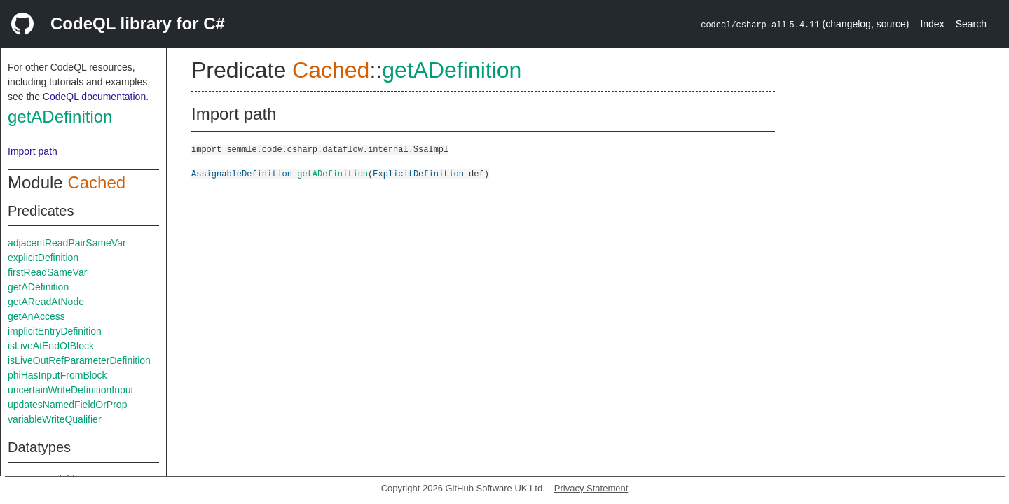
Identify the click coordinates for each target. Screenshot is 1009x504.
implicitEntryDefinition (55, 331)
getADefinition (60, 116)
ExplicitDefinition (418, 173)
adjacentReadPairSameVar (67, 242)
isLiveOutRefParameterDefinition (79, 360)
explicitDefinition (43, 257)
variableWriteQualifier (55, 419)
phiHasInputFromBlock (57, 375)
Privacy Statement (591, 488)
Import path (32, 151)
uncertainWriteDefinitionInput (71, 390)
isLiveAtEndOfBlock (51, 345)
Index (932, 23)
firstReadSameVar (47, 272)
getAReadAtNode (46, 301)
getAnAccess (36, 316)
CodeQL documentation (94, 96)
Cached (96, 182)
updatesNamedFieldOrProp (67, 404)
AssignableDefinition (241, 173)
